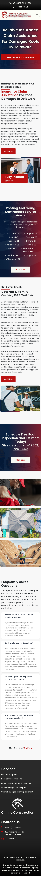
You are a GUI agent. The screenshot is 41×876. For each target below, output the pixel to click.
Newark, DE (13, 259)
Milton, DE (31, 255)
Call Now (8, 161)
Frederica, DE (20, 7)
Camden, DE (13, 243)
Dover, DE (13, 247)
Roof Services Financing (11, 779)
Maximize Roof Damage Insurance (16, 783)
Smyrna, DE (31, 265)
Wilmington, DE (13, 269)
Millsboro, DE (13, 255)
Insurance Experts (9, 774)
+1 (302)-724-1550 (20, 3)
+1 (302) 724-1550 (26, 457)
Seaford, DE (13, 265)
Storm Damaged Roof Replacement (17, 792)
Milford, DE (31, 251)
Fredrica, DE (31, 247)
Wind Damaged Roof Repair (13, 787)
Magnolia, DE (13, 251)
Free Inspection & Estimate (20, 57)
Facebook (7, 839)
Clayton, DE (31, 243)
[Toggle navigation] (37, 15)
